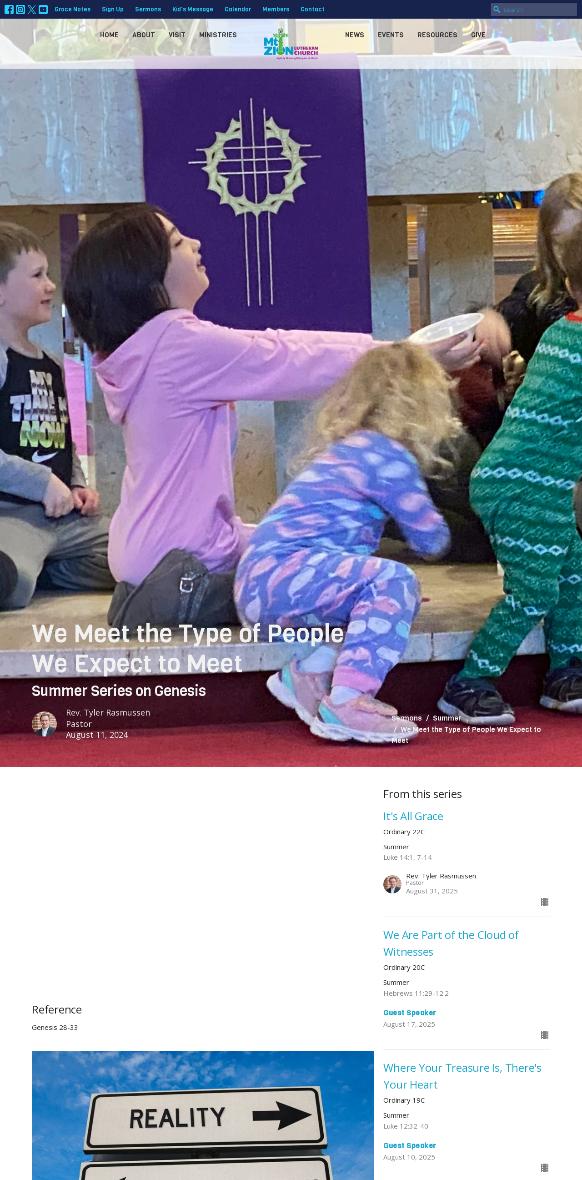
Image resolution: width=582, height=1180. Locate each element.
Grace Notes (72, 9)
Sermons (148, 9)
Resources (437, 35)
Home (109, 35)
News (354, 35)
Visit (177, 35)
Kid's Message (192, 9)
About (143, 35)
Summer (447, 718)
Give (478, 35)
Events (391, 35)
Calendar (238, 9)
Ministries (218, 35)
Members (275, 9)
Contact (313, 9)
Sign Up (113, 9)
